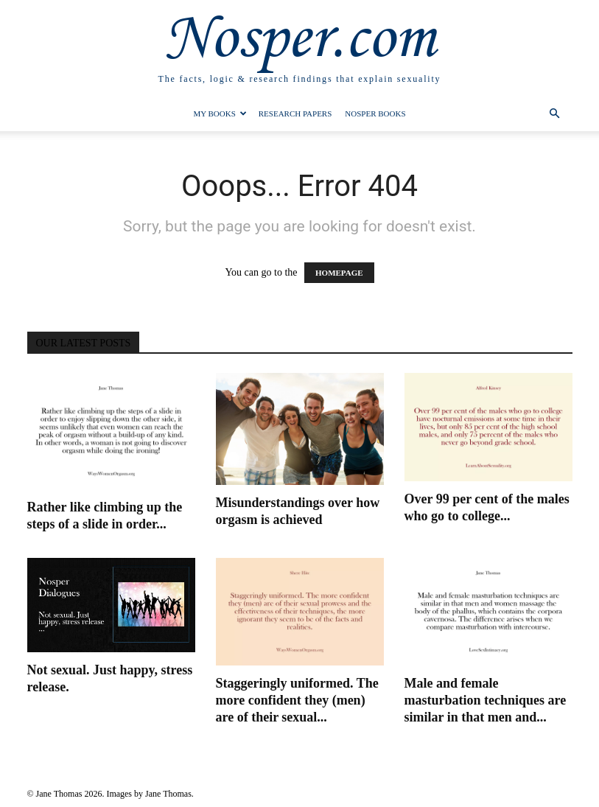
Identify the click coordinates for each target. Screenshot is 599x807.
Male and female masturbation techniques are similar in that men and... (485, 700)
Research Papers (295, 113)
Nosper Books (375, 113)
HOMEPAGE (339, 272)
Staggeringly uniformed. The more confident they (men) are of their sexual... (297, 700)
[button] (554, 114)
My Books (219, 113)
